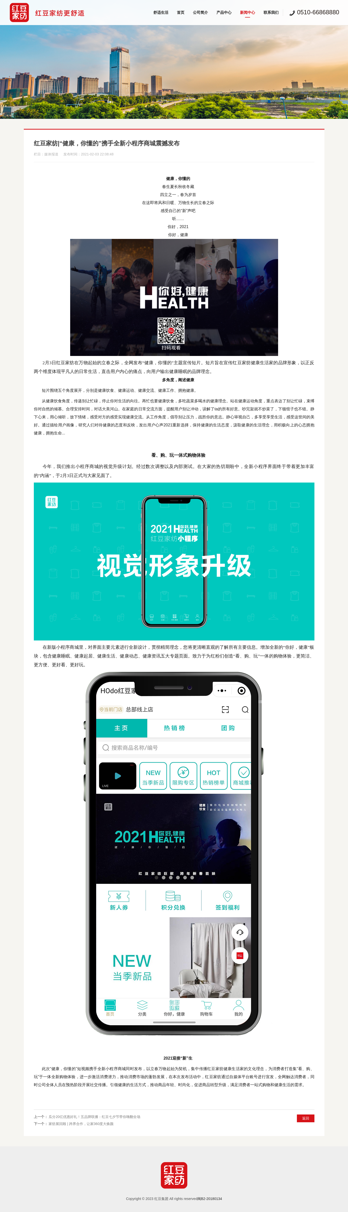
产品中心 (223, 12)
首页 (180, 12)
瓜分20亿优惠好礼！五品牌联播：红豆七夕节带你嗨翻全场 (94, 1117)
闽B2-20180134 (209, 1199)
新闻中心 (247, 12)
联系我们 (271, 12)
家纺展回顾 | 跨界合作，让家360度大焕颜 (81, 1124)
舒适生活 (160, 12)
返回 (305, 1118)
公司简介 (200, 12)
